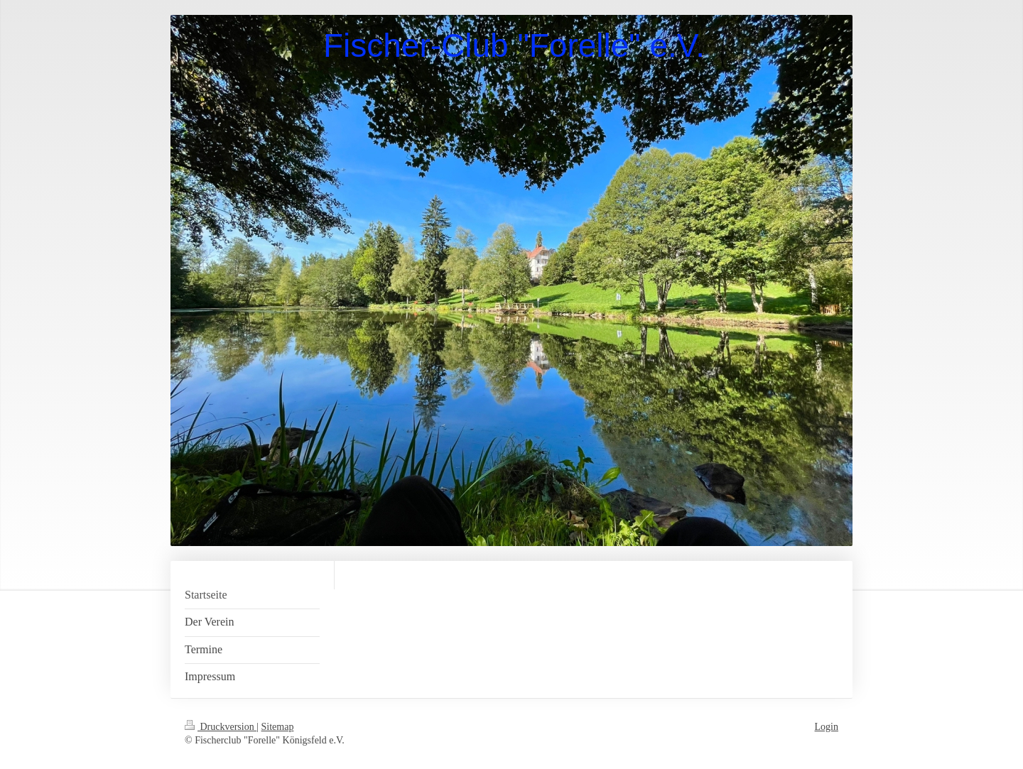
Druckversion (220, 726)
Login (826, 726)
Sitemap (277, 726)
